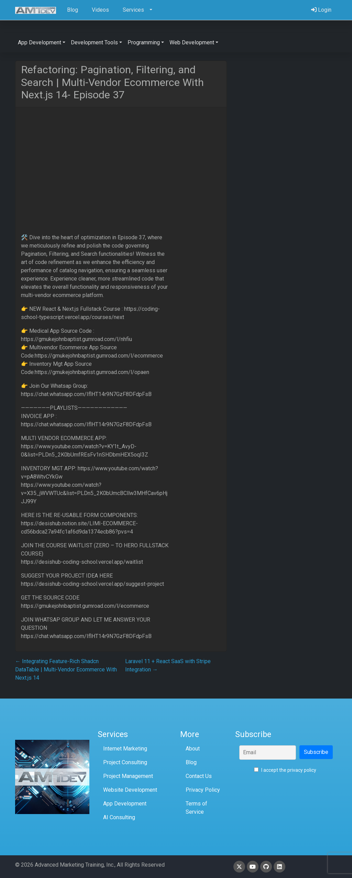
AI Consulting (119, 817)
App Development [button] (39, 42)
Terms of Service (196, 807)
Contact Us (199, 776)
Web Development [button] (191, 42)
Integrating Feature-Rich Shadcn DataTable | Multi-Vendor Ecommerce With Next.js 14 (66, 669)
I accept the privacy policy (285, 770)
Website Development (130, 790)
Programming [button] (144, 42)
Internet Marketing (125, 748)
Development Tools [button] (94, 42)
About (193, 748)
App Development (124, 803)
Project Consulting (125, 762)
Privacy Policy (203, 790)
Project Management (128, 776)
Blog (191, 762)
